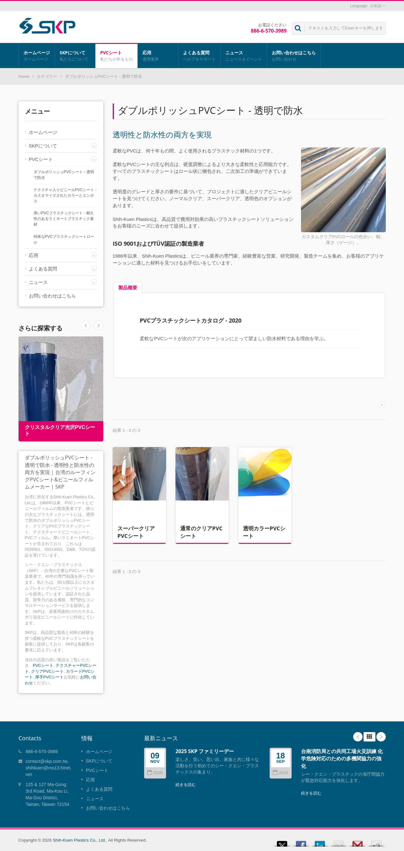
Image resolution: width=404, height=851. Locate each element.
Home (24, 76)
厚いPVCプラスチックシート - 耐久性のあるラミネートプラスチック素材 (64, 219)
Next (85, 325)
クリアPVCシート (47, 671)
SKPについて (75, 55)
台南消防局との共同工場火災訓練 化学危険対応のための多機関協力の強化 (342, 758)
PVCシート (116, 55)
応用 (158, 55)
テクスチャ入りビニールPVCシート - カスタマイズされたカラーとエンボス (65, 195)
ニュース (244, 55)
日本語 (375, 6)
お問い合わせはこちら (294, 55)
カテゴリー (47, 76)
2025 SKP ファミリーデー (204, 751)
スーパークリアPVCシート (136, 528)
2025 (155, 772)
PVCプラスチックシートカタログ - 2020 (190, 320)
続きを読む (185, 784)
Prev (98, 325)
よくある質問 (199, 55)
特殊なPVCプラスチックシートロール (64, 239)
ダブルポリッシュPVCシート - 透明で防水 (64, 175)
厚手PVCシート (49, 677)
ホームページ (37, 55)
